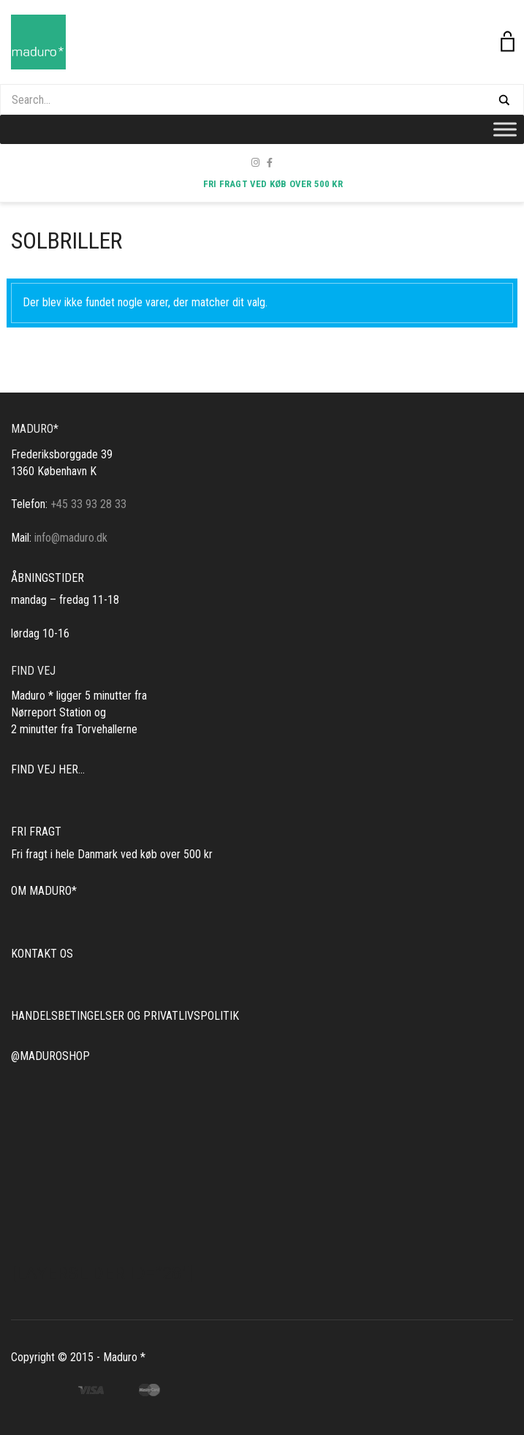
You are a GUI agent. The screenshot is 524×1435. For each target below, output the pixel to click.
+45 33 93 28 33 (88, 504)
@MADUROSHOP (50, 1056)
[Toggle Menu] (505, 129)
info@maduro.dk (70, 538)
